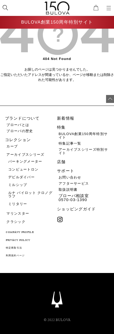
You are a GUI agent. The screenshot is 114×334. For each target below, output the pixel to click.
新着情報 (65, 118)
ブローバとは (17, 125)
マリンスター (17, 213)
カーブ (12, 146)
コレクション (18, 140)
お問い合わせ (70, 177)
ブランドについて (22, 118)
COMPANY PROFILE (20, 232)
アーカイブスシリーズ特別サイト (83, 151)
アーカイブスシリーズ (25, 155)
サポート (65, 171)
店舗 (61, 162)
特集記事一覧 (70, 143)
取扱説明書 (68, 189)
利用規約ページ (15, 256)
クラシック (15, 222)
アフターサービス (74, 183)
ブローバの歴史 (19, 131)
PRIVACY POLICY (18, 240)
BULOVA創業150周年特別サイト (57, 22)
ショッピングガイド (76, 209)
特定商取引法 (14, 248)
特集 (61, 127)
